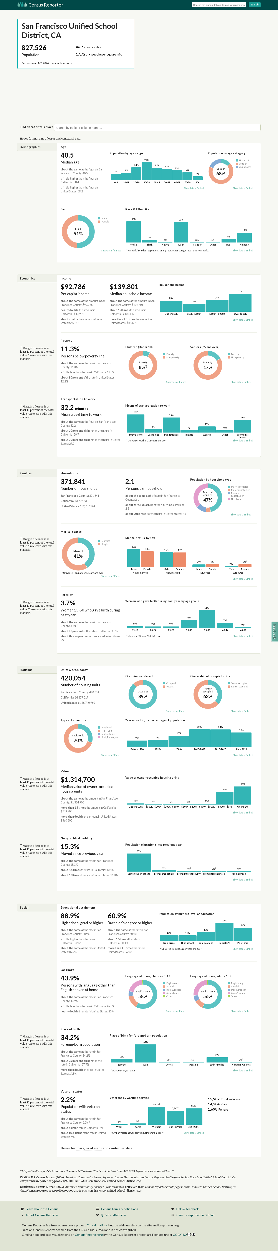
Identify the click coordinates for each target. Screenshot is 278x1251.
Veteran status (72, 1091)
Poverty (66, 340)
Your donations (97, 1225)
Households (69, 473)
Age (63, 147)
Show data (189, 188)
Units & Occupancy (74, 670)
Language (67, 970)
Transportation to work (78, 399)
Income (66, 278)
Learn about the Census (42, 1209)
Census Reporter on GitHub (195, 1215)
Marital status (71, 531)
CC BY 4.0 (184, 1234)
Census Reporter (40, 4)
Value (65, 771)
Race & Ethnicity (137, 209)
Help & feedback (187, 1209)
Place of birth (70, 1029)
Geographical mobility (77, 838)
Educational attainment (78, 907)
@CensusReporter (113, 1215)
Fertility (67, 594)
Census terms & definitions (119, 1209)
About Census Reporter (42, 1215)
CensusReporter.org (89, 1234)
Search (255, 4)
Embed (200, 188)
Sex (63, 209)
